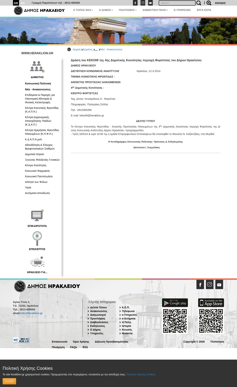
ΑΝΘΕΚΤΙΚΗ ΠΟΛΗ (155, 10)
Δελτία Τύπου (98, 307)
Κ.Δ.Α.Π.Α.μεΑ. (33, 139)
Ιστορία (126, 325)
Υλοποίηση (217, 341)
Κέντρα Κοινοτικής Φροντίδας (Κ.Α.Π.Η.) (42, 109)
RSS (85, 347)
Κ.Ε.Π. (126, 307)
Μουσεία (127, 333)
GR (16, 3)
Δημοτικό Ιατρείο (34, 154)
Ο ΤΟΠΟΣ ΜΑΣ (83, 10)
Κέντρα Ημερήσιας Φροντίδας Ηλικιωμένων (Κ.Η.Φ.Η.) (42, 132)
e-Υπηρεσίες (130, 314)
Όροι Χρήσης (81, 341)
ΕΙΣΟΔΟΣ (220, 3)
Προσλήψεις (97, 318)
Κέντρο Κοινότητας (35, 165)
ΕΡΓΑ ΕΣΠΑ (204, 10)
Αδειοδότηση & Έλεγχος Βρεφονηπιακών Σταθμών (40, 146)
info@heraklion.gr (31, 313)
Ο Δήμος (95, 329)
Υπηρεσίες (96, 333)
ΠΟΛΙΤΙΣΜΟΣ (128, 10)
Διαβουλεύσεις (99, 322)
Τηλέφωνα (128, 311)
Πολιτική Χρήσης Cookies (141, 374)
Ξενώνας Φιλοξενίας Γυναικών (42, 159)
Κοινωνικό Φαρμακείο (37, 170)
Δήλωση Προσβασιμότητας (111, 341)
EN (23, 3)
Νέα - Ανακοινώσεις (111, 49)
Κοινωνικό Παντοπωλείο (39, 176)
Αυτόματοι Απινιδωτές (37, 193)
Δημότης (88, 49)
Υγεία (28, 187)
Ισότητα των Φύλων (36, 181)
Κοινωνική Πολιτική (38, 83)
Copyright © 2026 (194, 341)
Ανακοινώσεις (98, 311)
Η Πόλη (126, 322)
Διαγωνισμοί (98, 314)
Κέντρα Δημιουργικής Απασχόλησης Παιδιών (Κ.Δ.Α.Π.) (38, 121)
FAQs (73, 347)
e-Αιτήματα (129, 318)
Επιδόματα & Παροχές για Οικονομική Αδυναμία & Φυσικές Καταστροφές (40, 98)
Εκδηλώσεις (97, 325)
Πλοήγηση (58, 347)
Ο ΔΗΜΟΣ (106, 10)
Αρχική (77, 49)
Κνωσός (127, 329)
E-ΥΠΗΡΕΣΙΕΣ (182, 10)
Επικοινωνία (59, 341)
